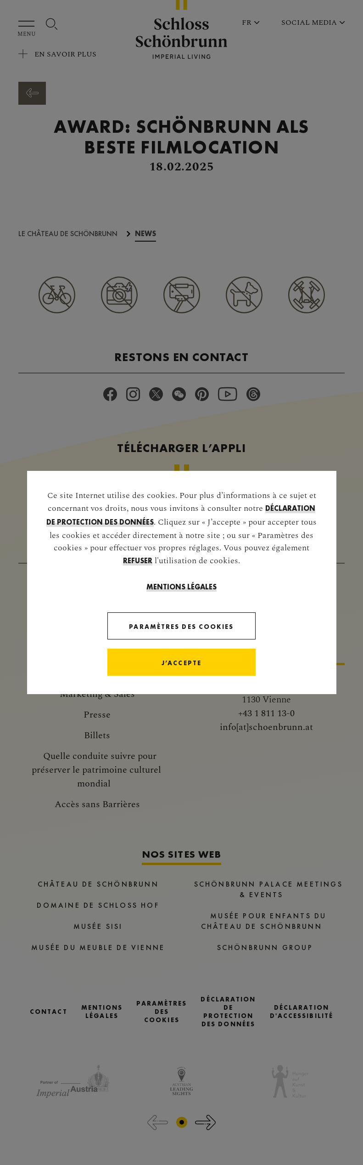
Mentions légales (181, 587)
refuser (137, 561)
